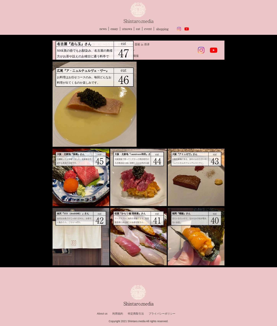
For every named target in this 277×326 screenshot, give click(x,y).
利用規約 (117, 313)
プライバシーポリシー (162, 313)
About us (102, 313)
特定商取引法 (136, 313)
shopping (162, 28)
